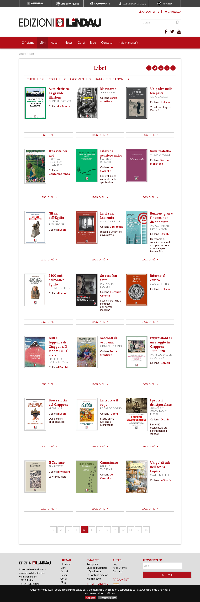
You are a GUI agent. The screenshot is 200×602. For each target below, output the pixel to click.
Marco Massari (160, 225)
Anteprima (92, 564)
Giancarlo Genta (60, 101)
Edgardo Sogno (111, 408)
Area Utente (120, 567)
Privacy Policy (107, 597)
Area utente (149, 11)
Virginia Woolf (160, 154)
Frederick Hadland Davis (58, 360)
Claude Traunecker (57, 223)
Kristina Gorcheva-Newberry (56, 162)
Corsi (81, 42)
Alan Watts (56, 466)
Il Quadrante (94, 571)
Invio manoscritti (129, 42)
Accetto (90, 597)
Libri (43, 42)
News (68, 42)
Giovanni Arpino (111, 345)
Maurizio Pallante (106, 160)
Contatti (107, 42)
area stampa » (97, 584)
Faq (115, 564)
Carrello (172, 11)
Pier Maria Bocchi (106, 285)
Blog (93, 42)
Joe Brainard (108, 92)
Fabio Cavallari (160, 96)
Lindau (22, 53)
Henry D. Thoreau (106, 468)
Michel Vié (55, 408)
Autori (55, 42)
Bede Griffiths (159, 283)
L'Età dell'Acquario (97, 567)
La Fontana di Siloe (97, 574)
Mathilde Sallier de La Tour (161, 356)
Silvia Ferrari (158, 228)
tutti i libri (35, 79)
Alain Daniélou (110, 221)
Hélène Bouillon (59, 288)
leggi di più (48, 135)
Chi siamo (28, 42)
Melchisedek (94, 578)
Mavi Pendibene (160, 474)
